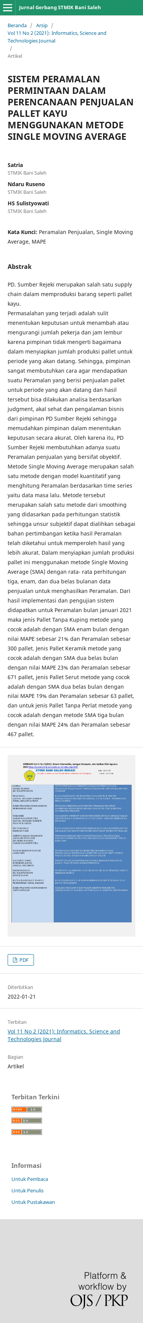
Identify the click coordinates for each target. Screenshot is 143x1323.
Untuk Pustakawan (33, 1202)
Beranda (17, 25)
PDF (23, 959)
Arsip (42, 25)
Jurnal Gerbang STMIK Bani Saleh (60, 7)
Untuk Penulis (27, 1190)
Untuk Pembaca (29, 1179)
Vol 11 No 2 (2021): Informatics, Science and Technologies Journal (57, 36)
